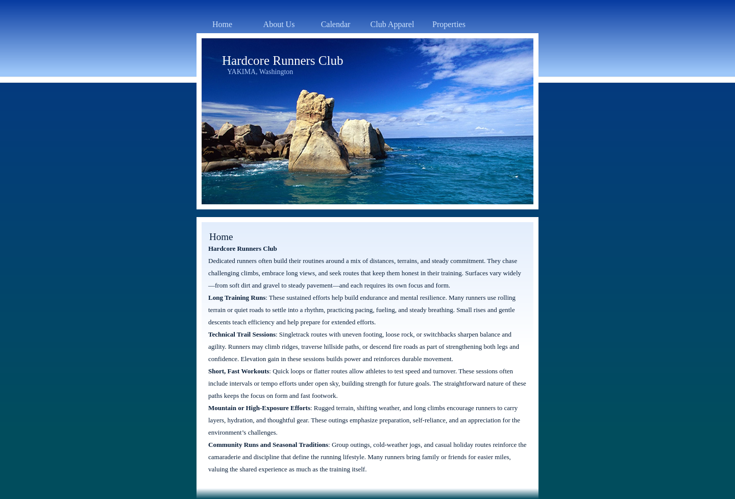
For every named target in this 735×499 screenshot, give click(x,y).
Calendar (336, 24)
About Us (279, 24)
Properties (448, 24)
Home (222, 24)
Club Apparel (392, 24)
